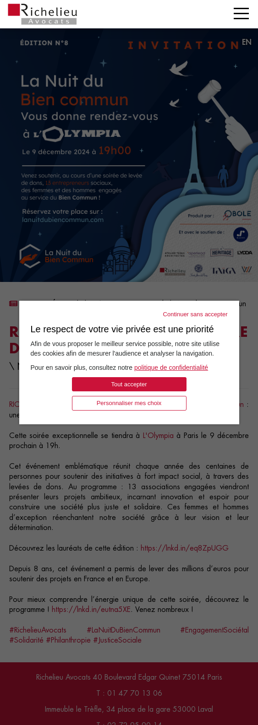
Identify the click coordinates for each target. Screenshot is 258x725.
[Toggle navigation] (241, 13)
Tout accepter (129, 384)
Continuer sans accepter (195, 314)
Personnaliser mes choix (129, 403)
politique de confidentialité (171, 367)
